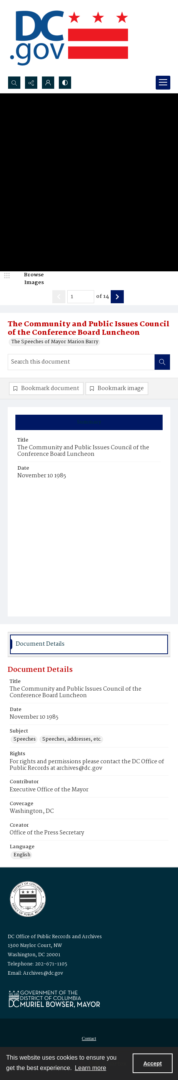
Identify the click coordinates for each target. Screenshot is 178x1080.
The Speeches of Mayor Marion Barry (55, 342)
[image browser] (29, 278)
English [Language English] (21, 855)
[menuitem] (89, 1038)
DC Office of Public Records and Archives (55, 937)
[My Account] (48, 82)
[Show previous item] (58, 296)
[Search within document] (162, 362)
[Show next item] (117, 296)
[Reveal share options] (31, 82)
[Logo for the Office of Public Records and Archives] (27, 898)
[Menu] (163, 83)
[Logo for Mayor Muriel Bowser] (54, 999)
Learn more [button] (90, 1068)
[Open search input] (14, 82)
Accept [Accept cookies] (152, 1063)
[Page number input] (80, 296)
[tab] (89, 422)
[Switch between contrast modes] (65, 82)
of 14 (102, 297)
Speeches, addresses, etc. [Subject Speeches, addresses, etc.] (71, 739)
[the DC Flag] (69, 38)
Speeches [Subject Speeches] (24, 739)
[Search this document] (81, 362)
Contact (89, 1038)
